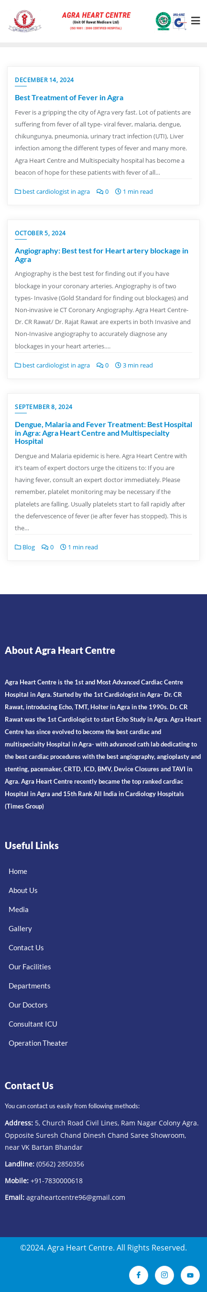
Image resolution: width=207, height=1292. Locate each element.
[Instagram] (164, 1275)
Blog (25, 547)
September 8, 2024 (44, 407)
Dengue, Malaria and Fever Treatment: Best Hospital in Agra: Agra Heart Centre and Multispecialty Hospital (103, 432)
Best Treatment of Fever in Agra (69, 97)
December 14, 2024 (44, 80)
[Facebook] (138, 1275)
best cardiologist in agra (52, 191)
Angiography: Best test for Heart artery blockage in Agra (101, 254)
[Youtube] (190, 1275)
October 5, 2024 (40, 233)
